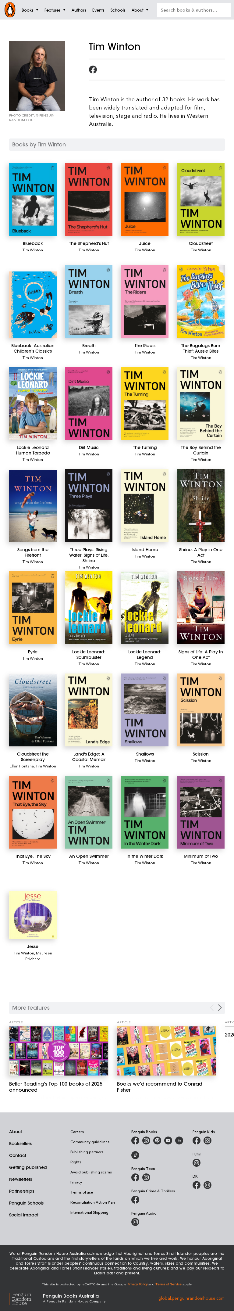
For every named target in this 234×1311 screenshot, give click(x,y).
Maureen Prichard (38, 955)
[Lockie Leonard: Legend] (145, 608)
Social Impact (23, 1215)
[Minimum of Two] (201, 812)
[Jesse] (33, 915)
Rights (75, 1162)
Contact (17, 1155)
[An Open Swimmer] (89, 812)
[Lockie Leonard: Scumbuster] (89, 607)
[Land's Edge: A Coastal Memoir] (89, 709)
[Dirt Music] (89, 403)
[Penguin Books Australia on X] (157, 1140)
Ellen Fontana (21, 766)
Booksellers (20, 1143)
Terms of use (81, 1192)
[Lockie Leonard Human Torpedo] (33, 403)
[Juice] (145, 199)
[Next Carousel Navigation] (220, 1007)
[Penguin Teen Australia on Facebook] (135, 1177)
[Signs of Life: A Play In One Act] (201, 607)
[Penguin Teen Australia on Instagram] (146, 1177)
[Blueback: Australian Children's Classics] (33, 304)
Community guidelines (89, 1141)
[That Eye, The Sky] (33, 812)
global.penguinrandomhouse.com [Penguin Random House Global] (191, 1298)
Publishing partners (86, 1152)
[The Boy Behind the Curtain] (201, 403)
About (15, 1131)
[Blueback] (33, 199)
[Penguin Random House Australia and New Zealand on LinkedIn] (179, 1140)
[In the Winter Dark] (145, 812)
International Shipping (89, 1212)
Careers (77, 1131)
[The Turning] (145, 403)
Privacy (76, 1182)
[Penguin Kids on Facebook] (196, 1140)
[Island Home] (145, 505)
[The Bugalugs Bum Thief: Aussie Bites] (201, 301)
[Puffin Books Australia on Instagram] (196, 1163)
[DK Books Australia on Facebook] (196, 1185)
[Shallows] (145, 709)
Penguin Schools (26, 1203)
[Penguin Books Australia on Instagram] (146, 1140)
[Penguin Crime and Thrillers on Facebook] (135, 1200)
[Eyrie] (33, 607)
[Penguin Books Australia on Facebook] (135, 1140)
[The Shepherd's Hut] (89, 199)
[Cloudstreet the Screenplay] (33, 710)
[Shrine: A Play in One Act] (201, 505)
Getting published (28, 1167)
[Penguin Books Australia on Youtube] (168, 1140)
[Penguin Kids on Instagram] (207, 1140)
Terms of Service (168, 1284)
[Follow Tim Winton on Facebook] (93, 70)
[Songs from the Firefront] (33, 506)
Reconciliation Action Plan (92, 1202)
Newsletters (20, 1179)
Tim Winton (33, 250)
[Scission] (201, 709)
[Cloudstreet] (201, 199)
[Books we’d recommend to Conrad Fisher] (166, 1051)
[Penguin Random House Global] (26, 1298)
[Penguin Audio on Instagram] (135, 1222)
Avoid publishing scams (91, 1172)
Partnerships (21, 1191)
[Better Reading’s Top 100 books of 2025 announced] (58, 1051)
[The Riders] (145, 301)
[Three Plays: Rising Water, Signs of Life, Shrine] (89, 505)
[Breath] (89, 301)
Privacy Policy (137, 1284)
